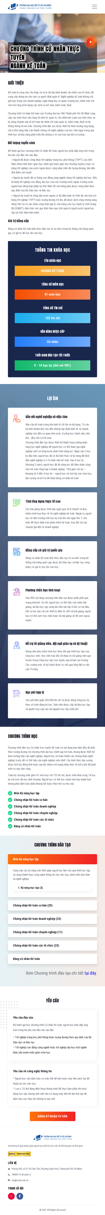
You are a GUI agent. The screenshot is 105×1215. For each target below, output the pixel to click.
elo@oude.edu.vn (20, 1180)
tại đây (90, 973)
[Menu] (93, 7)
